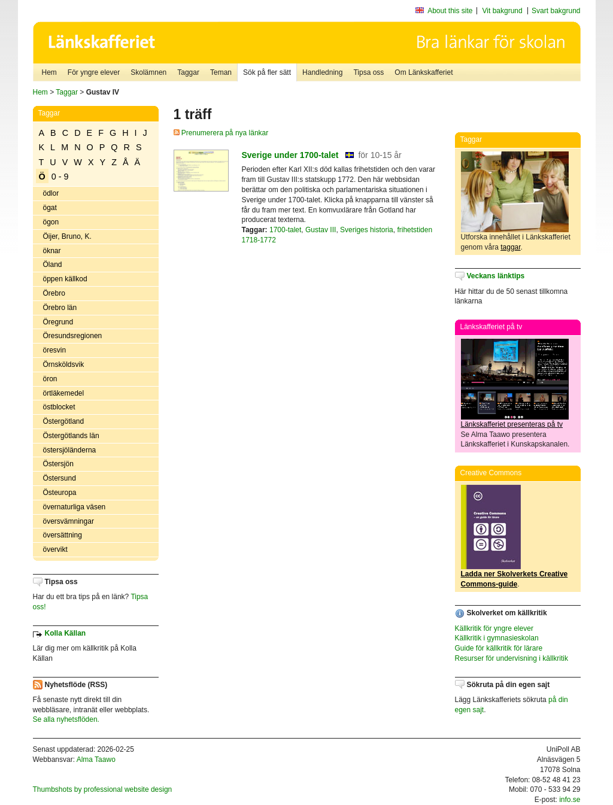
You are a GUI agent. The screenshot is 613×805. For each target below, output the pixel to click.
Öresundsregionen (72, 336)
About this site (449, 11)
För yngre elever (94, 72)
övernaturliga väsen (74, 507)
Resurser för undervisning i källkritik (511, 658)
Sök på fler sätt (267, 72)
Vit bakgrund (502, 11)
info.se (569, 799)
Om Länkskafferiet (423, 72)
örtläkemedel (63, 393)
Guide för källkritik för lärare (499, 648)
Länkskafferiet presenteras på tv (512, 424)
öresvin (54, 350)
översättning (62, 535)
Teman (221, 72)
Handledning (322, 72)
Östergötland (63, 421)
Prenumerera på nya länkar (221, 133)
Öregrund (58, 322)
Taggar (188, 72)
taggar (510, 247)
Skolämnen (148, 72)
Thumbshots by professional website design (102, 789)
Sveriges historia (366, 230)
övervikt (55, 549)
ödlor (51, 193)
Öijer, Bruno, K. (67, 236)
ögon (51, 222)
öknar (52, 251)
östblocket (59, 407)
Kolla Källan (65, 633)
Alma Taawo (96, 759)
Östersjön (58, 464)
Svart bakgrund (556, 11)
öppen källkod (65, 279)
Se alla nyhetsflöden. (66, 719)
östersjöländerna (69, 450)
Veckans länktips (496, 276)
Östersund (59, 478)
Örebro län (60, 307)
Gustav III (320, 230)
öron (50, 379)
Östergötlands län (71, 436)
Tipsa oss (368, 72)
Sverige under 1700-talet (290, 155)
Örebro (54, 293)
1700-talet (285, 230)
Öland (52, 264)
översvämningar (68, 521)
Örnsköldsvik (63, 364)
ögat (50, 207)
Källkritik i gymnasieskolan (497, 638)
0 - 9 (60, 176)
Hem (49, 72)
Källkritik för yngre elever (494, 628)
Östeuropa (60, 492)
